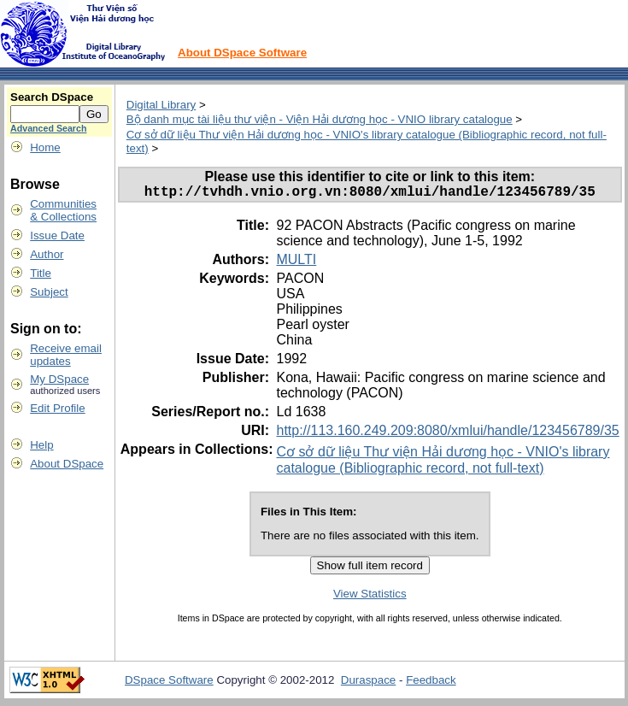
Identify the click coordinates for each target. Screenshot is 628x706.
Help (41, 444)
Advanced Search (48, 128)
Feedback (431, 683)
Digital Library (161, 104)
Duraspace (368, 683)
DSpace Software (169, 683)
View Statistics (370, 597)
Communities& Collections (63, 210)
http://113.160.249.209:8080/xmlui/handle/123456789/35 (447, 434)
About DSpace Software (242, 52)
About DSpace (66, 463)
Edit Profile (57, 408)
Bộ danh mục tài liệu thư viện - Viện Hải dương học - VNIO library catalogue (319, 119)
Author (46, 254)
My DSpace (59, 379)
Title (40, 273)
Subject (48, 291)
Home (45, 147)
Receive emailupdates (66, 355)
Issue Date (57, 235)
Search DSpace (51, 97)
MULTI (296, 263)
